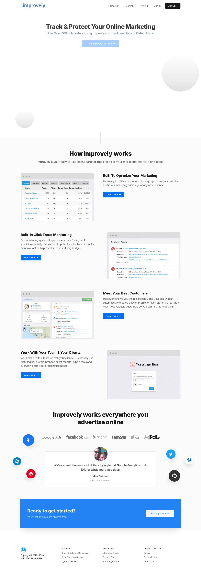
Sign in (157, 5)
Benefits (130, 5)
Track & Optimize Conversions (76, 553)
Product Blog (109, 557)
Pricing (144, 5)
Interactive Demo (111, 553)
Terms (147, 553)
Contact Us (149, 561)
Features (114, 5)
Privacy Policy (150, 557)
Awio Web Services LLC (32, 558)
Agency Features (70, 561)
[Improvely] (33, 5)
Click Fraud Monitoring (72, 557)
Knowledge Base (111, 561)
